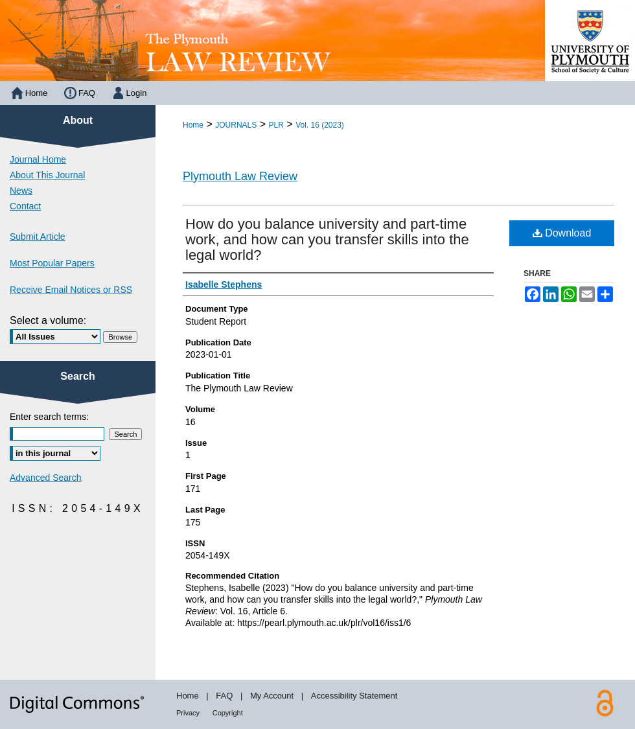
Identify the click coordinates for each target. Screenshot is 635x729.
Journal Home (38, 159)
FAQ (224, 695)
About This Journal (47, 175)
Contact (25, 206)
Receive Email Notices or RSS (71, 289)
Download (562, 232)
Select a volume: (48, 320)
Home (193, 125)
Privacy (188, 713)
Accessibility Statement (354, 695)
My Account (272, 695)
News (21, 190)
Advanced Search (46, 477)
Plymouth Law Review (240, 176)
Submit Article (37, 236)
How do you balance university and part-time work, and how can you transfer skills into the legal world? (327, 239)
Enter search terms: (49, 416)
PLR (276, 125)
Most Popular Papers (52, 263)
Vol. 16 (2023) (319, 125)
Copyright (228, 713)
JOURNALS (236, 125)
